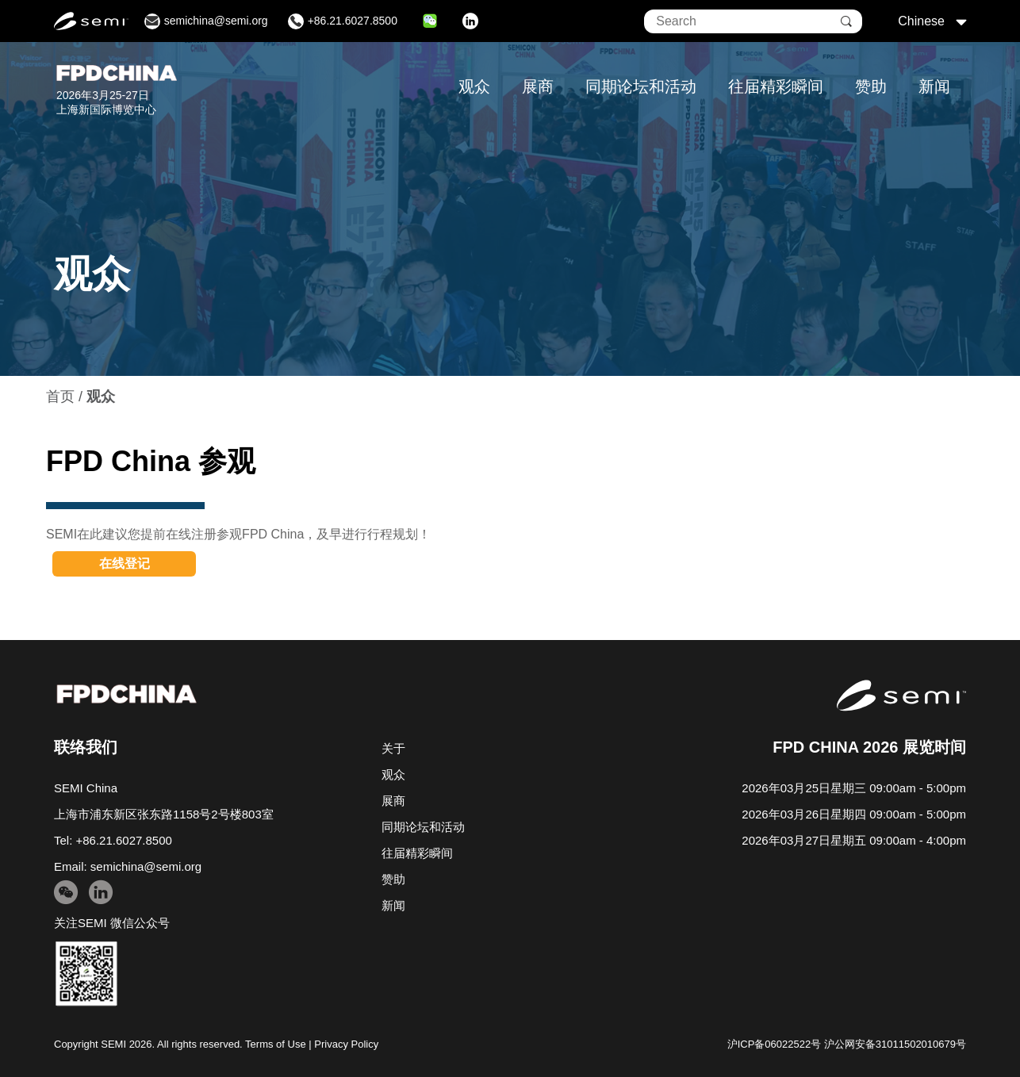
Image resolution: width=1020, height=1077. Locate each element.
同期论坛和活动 (640, 86)
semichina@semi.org (145, 866)
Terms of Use (275, 1044)
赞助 (871, 86)
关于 (393, 748)
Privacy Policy (346, 1044)
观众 (474, 86)
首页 (60, 396)
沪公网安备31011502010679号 (895, 1044)
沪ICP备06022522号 (774, 1044)
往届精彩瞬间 (775, 86)
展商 (538, 86)
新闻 (934, 86)
